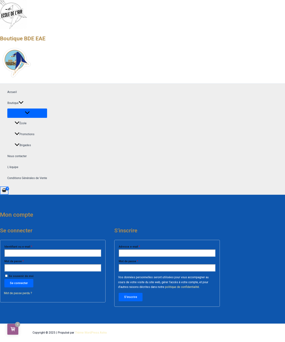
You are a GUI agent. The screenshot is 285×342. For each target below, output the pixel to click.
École (21, 123)
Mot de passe (21, 261)
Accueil (12, 92)
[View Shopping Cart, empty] (4, 191)
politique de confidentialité (182, 287)
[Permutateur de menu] (27, 113)
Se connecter (19, 283)
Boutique (15, 103)
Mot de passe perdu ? (18, 293)
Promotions (24, 134)
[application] (21, 103)
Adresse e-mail (136, 246)
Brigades (23, 145)
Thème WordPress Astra (91, 332)
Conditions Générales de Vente (27, 178)
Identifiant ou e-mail (25, 246)
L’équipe (12, 167)
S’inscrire (130, 297)
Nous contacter (17, 156)
